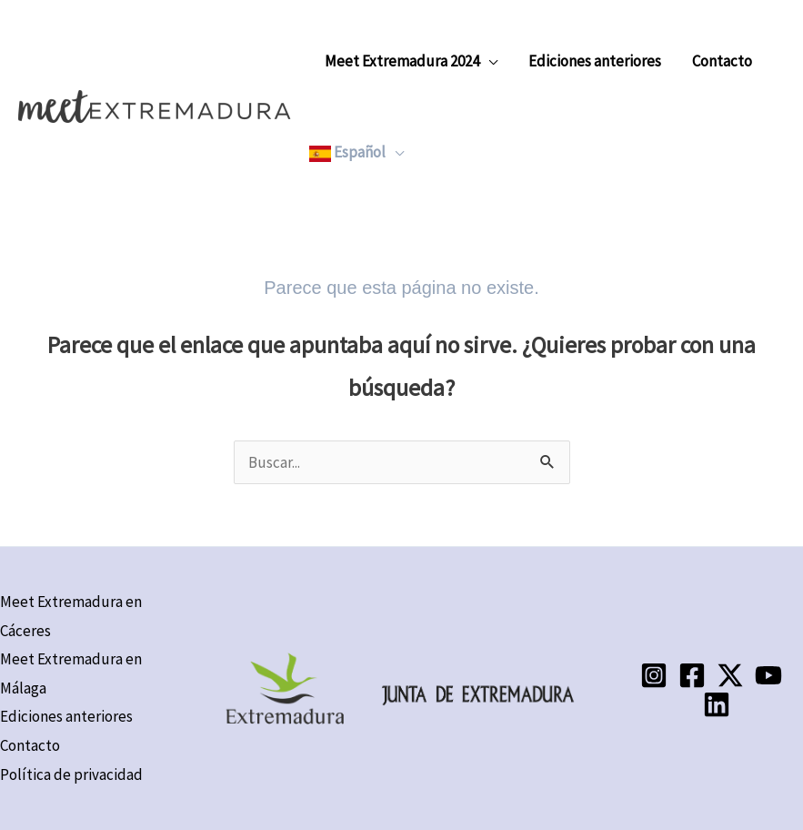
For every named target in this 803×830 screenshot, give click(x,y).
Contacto (722, 61)
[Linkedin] (716, 704)
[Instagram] (653, 675)
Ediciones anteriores (594, 61)
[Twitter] (730, 675)
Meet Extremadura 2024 (402, 61)
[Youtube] (768, 675)
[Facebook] (692, 675)
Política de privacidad (71, 774)
